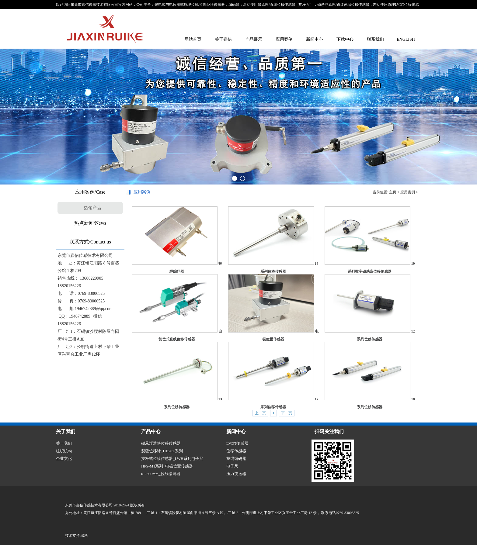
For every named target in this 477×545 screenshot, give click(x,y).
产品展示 (253, 39)
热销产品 (92, 207)
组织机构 (64, 451)
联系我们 (375, 39)
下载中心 (344, 39)
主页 (392, 192)
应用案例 (284, 39)
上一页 (260, 413)
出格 (84, 535)
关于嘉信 (223, 39)
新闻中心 (314, 39)
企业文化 (64, 458)
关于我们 (64, 443)
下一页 (286, 413)
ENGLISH (406, 39)
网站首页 (192, 39)
